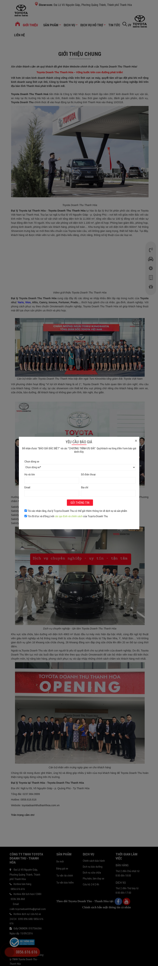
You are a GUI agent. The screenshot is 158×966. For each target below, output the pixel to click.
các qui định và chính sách (69, 516)
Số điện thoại (88, 474)
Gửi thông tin (80, 502)
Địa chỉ (84, 487)
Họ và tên (29, 474)
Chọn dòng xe (31, 461)
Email (27, 487)
